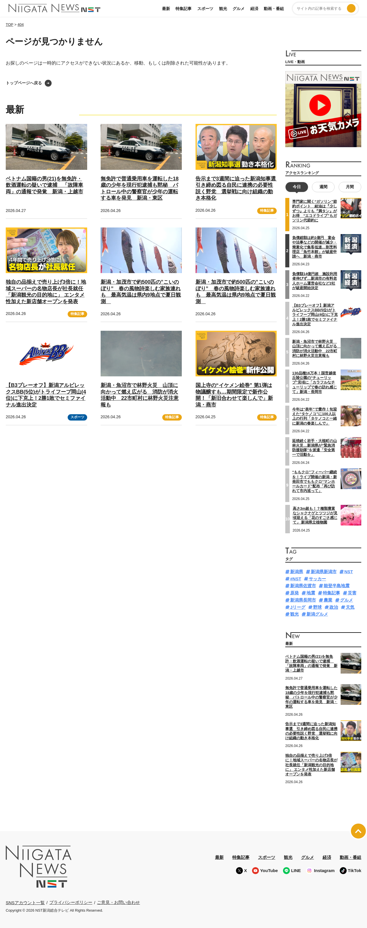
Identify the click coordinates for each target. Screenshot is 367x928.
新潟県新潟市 (324, 571)
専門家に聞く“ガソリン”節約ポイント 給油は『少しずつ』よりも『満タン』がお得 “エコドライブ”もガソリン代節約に (314, 210)
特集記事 (183, 8)
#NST (295, 578)
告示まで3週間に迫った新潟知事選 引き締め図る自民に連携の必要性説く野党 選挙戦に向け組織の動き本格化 (311, 731)
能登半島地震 (337, 585)
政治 (333, 606)
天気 (350, 606)
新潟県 (296, 571)
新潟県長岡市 (303, 599)
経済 (254, 8)
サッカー (317, 578)
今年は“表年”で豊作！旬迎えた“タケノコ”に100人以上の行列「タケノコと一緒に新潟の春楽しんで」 (314, 416)
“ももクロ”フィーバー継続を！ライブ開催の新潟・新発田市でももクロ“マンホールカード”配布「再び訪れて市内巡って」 (314, 481)
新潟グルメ (317, 614)
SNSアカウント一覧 (25, 902)
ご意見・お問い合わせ (118, 902)
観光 (223, 8)
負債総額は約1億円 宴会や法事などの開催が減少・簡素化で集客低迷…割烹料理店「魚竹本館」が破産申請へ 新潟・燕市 (314, 247)
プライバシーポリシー (70, 902)
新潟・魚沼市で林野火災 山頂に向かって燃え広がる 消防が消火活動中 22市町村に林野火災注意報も (140, 395)
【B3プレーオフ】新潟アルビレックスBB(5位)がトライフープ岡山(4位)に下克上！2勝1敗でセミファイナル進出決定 (46, 395)
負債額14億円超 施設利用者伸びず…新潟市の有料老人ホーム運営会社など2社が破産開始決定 (314, 281)
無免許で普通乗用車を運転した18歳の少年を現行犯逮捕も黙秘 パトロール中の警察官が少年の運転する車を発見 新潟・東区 (311, 697)
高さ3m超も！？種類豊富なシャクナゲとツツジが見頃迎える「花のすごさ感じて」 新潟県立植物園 (315, 515)
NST (348, 571)
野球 (317, 606)
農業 (328, 599)
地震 (311, 592)
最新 (166, 8)
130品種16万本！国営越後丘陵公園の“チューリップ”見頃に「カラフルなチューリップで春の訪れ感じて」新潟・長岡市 (314, 382)
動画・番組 (274, 8)
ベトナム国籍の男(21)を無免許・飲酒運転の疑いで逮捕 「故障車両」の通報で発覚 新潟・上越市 (44, 185)
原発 (294, 592)
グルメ (239, 8)
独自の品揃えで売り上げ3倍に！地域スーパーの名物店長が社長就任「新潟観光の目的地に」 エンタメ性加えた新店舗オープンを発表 (311, 764)
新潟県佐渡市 (303, 585)
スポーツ (205, 8)
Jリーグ (297, 606)
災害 (352, 592)
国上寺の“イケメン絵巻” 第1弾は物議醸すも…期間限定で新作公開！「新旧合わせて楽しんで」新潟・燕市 (234, 395)
